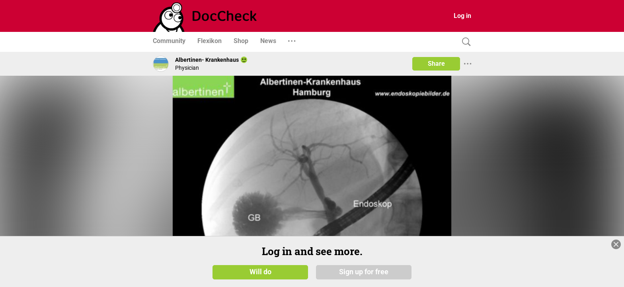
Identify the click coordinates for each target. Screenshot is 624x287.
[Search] (464, 42)
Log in (462, 16)
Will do (260, 272)
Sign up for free (363, 272)
